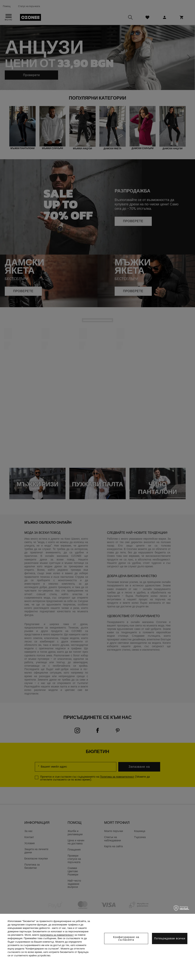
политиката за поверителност (57, 934)
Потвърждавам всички (169, 938)
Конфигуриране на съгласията (126, 938)
